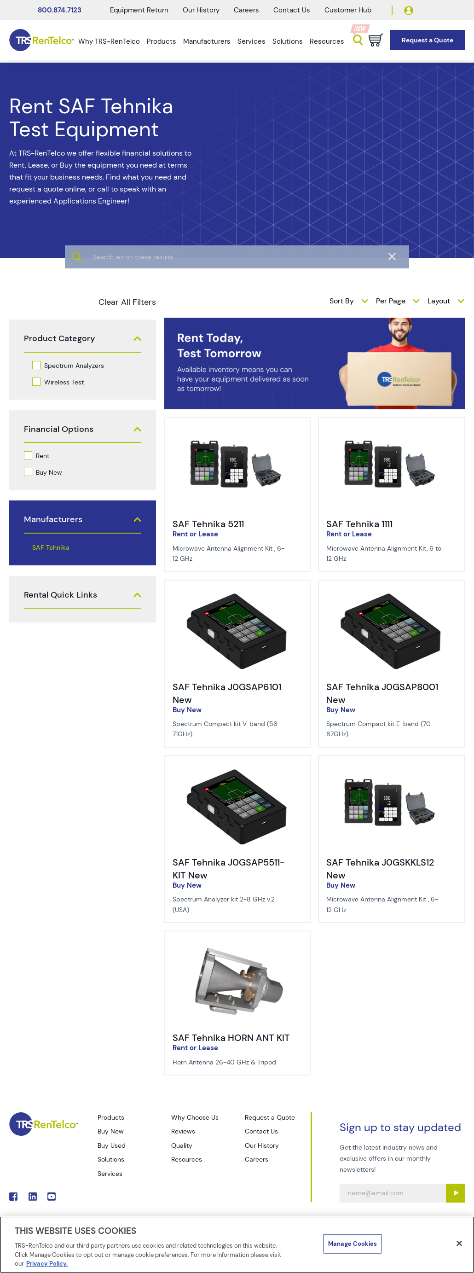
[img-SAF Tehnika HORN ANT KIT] (237, 946)
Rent (42, 456)
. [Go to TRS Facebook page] (13, 1196)
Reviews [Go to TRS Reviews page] (183, 1131)
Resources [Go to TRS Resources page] (186, 1159)
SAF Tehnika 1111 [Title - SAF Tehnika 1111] (359, 524)
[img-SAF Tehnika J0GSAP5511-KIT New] (237, 771)
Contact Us (291, 10)
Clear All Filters (127, 302)
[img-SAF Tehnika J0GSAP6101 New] (237, 595)
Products (161, 41)
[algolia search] (237, 285)
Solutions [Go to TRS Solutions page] (111, 1159)
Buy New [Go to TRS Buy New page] (111, 1131)
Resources (327, 41)
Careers (246, 10)
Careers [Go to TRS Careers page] (256, 1159)
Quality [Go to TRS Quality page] (181, 1145)
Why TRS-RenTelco (109, 41)
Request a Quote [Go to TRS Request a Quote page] (270, 1117)
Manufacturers (207, 41)
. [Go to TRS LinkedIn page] (33, 1196)
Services (251, 41)
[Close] (459, 1243)
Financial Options (58, 429)
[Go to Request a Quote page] (427, 40)
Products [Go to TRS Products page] (111, 1117)
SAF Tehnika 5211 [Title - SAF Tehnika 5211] (208, 524)
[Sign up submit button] (455, 1193)
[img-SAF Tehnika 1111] (391, 432)
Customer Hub (347, 10)
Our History (201, 10)
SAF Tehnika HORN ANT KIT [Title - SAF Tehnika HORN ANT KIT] (231, 1038)
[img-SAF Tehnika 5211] (237, 432)
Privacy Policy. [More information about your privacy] (47, 1263)
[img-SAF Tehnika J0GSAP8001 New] (391, 595)
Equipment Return (139, 10)
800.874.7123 (59, 10)
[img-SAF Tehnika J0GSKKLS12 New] (391, 771)
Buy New (49, 472)
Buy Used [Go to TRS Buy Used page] (112, 1145)
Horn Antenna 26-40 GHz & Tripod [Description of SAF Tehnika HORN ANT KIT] (224, 1062)
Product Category (59, 338)
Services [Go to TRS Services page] (110, 1173)
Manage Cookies (352, 1244)
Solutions (287, 41)
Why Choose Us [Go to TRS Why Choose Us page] (195, 1117)
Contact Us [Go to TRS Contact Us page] (261, 1131)
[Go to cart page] (376, 40)
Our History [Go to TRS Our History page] (262, 1145)
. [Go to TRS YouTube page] (51, 1196)
